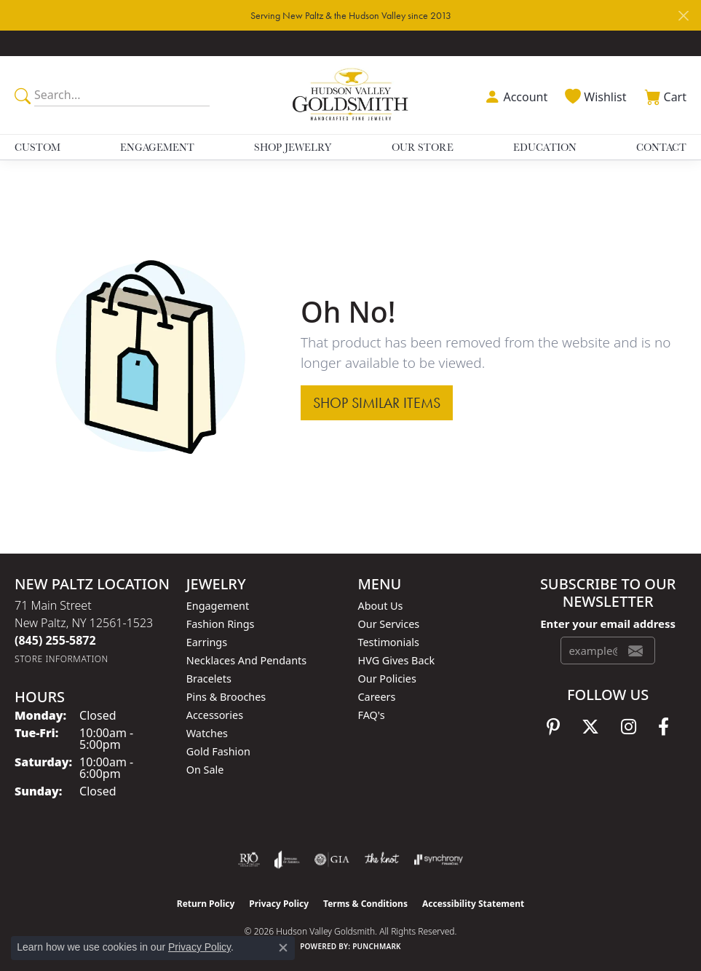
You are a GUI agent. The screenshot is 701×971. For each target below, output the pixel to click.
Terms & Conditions (365, 903)
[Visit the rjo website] (249, 859)
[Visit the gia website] (331, 859)
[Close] (683, 16)
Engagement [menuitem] (217, 606)
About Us (380, 606)
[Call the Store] (55, 640)
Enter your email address (608, 623)
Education (545, 147)
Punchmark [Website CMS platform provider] (376, 946)
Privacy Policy (279, 903)
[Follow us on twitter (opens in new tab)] (590, 727)
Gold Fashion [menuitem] (218, 751)
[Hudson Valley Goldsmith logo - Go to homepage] (351, 95)
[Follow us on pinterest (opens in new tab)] (553, 727)
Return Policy (206, 903)
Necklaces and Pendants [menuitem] (246, 660)
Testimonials (388, 642)
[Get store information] (61, 659)
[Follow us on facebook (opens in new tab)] (663, 727)
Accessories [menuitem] (214, 715)
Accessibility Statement (473, 903)
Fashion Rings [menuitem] (220, 624)
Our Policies (387, 678)
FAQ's (371, 715)
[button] (514, 95)
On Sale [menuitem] (205, 770)
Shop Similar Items (376, 402)
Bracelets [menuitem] (208, 678)
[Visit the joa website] (287, 859)
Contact (661, 147)
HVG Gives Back (396, 660)
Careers (377, 697)
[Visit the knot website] (382, 859)
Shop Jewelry (292, 147)
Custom (37, 147)
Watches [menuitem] (207, 733)
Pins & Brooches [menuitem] (226, 697)
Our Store (423, 147)
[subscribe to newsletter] (635, 650)
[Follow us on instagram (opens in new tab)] (628, 727)
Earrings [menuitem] (206, 642)
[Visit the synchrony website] (438, 859)
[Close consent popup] (283, 947)
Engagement (157, 147)
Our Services (389, 624)
